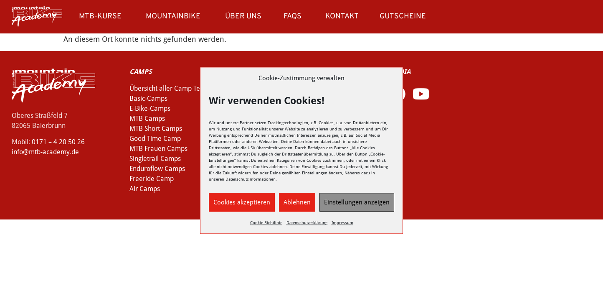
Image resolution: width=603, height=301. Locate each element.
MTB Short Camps (155, 129)
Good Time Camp (155, 139)
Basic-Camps (148, 98)
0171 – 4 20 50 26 (58, 142)
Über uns (245, 16)
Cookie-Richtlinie (266, 223)
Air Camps (144, 189)
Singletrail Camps (155, 159)
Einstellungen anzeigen (357, 202)
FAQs (293, 16)
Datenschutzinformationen (250, 179)
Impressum (342, 223)
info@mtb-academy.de (45, 152)
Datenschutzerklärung (306, 223)
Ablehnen (297, 202)
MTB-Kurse (102, 16)
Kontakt (342, 16)
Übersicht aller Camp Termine (173, 88)
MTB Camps (147, 118)
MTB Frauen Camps (158, 149)
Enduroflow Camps (157, 169)
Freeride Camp (151, 179)
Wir (212, 123)
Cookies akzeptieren (241, 202)
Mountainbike (175, 16)
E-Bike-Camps (149, 108)
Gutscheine (403, 16)
